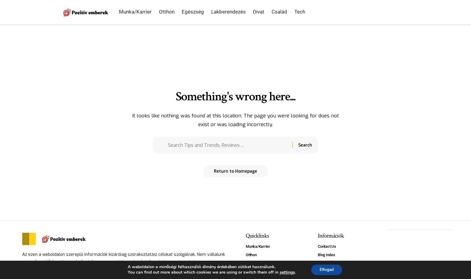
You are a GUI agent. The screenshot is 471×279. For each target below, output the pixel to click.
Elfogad (326, 269)
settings (286, 272)
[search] (398, 12)
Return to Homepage (235, 173)
